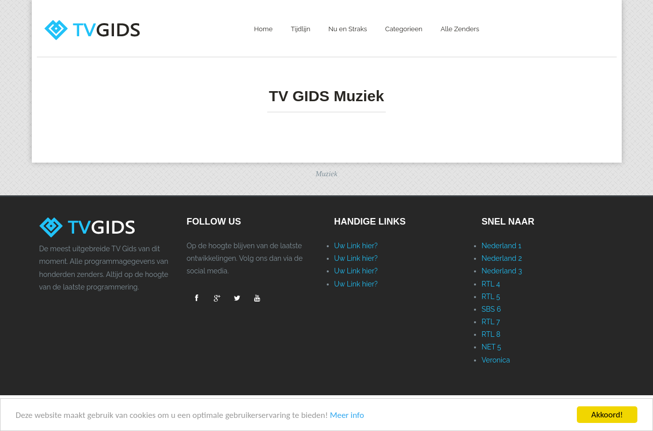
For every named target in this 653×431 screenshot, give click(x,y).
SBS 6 (491, 309)
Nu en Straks (347, 29)
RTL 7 (491, 322)
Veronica (496, 360)
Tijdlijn (301, 29)
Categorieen (404, 29)
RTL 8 (491, 334)
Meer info (347, 415)
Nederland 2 (502, 258)
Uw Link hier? (356, 246)
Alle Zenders (460, 29)
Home (263, 29)
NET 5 (491, 347)
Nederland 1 (501, 246)
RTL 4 (491, 284)
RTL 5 (491, 297)
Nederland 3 (502, 271)
